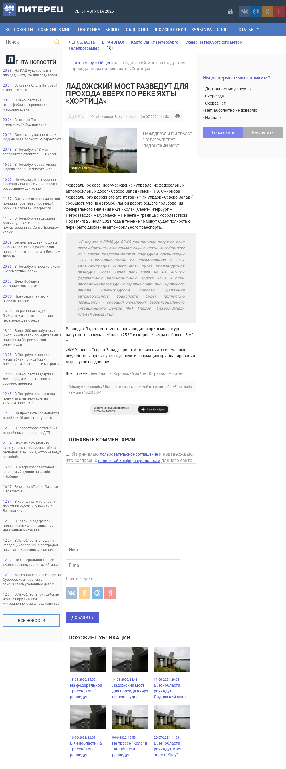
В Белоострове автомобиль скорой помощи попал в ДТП (31, 430)
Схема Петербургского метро (213, 42)
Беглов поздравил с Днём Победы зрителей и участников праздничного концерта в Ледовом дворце (31, 249)
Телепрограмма (84, 48)
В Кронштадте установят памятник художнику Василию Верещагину (29, 506)
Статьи (246, 29)
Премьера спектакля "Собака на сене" (26, 298)
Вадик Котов (125, 116)
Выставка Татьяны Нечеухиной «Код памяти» (24, 121)
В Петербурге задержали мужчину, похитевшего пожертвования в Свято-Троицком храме (31, 225)
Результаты (263, 132)
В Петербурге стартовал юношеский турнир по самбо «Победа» (28, 471)
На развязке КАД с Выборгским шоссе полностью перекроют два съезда (28, 315)
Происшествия (169, 29)
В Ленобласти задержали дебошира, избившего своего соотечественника (29, 379)
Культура (201, 29)
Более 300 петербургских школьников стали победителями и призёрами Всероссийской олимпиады (32, 337)
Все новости (31, 620)
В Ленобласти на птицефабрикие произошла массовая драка (25, 104)
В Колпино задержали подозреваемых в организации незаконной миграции (28, 525)
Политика (89, 29)
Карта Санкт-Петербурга (154, 42)
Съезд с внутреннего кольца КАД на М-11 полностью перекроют (32, 136)
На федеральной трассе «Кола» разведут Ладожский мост (30, 562)
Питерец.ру (83, 62)
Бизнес (113, 29)
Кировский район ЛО (132, 373)
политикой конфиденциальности (129, 460)
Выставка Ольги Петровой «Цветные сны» (30, 87)
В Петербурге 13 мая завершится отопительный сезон (30, 151)
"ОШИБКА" (92, 392)
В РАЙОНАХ (113, 42)
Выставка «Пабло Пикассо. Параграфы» (31, 488)
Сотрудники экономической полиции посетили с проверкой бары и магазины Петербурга (31, 203)
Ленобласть (100, 373)
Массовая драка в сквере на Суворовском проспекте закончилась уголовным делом (32, 579)
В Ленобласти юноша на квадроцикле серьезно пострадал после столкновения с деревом (30, 545)
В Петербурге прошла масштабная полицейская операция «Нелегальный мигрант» (31, 359)
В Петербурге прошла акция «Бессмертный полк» (31, 268)
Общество (137, 29)
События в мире (55, 29)
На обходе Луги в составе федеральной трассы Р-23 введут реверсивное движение (30, 184)
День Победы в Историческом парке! (21, 283)
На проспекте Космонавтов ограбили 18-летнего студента (31, 415)
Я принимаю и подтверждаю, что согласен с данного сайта (130, 457)
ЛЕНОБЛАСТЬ (82, 42)
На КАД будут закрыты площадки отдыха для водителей (30, 72)
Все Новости (19, 29)
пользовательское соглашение (129, 454)
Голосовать (223, 132)
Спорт (223, 29)
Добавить (82, 617)
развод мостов (168, 373)
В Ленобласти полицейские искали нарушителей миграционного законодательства (31, 599)
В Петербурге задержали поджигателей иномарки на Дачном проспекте (29, 398)
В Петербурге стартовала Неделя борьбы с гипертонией (29, 166)
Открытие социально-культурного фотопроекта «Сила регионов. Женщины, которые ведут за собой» (32, 450)
